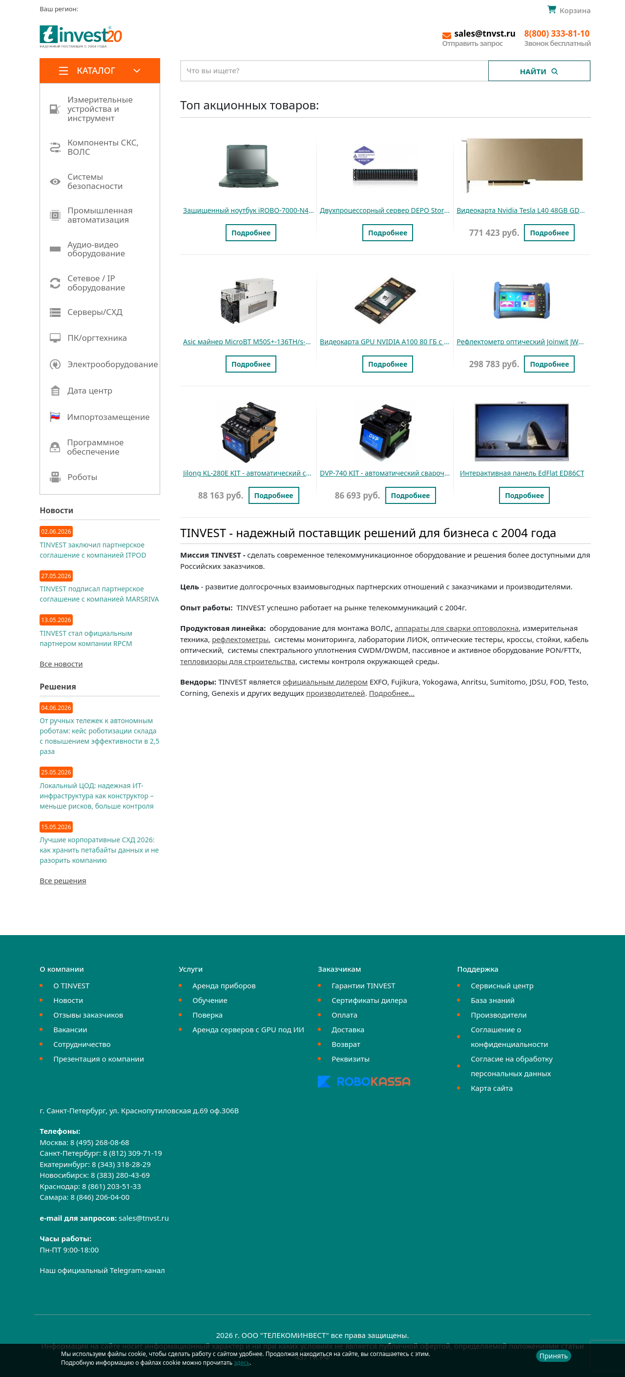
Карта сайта (492, 1088)
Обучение (209, 1000)
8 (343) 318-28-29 (121, 1164)
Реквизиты (351, 1059)
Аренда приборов (223, 985)
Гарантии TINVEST (363, 985)
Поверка (207, 1015)
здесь (242, 1362)
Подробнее (251, 232)
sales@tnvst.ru (144, 1218)
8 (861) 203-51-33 (111, 1186)
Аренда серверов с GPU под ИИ (248, 1029)
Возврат (346, 1044)
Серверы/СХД (86, 312)
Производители (499, 1015)
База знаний (493, 1000)
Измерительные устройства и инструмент (91, 109)
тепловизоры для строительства (237, 661)
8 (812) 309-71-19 (132, 1153)
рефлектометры (240, 639)
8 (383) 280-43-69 (120, 1175)
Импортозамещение (100, 417)
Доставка (348, 1029)
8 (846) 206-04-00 (99, 1197)
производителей (335, 693)
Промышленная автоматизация (91, 215)
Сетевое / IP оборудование (87, 283)
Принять (554, 1355)
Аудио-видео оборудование (87, 249)
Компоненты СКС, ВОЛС (94, 147)
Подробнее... (392, 693)
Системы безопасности (86, 181)
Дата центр (81, 390)
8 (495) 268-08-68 (99, 1142)
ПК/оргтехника (88, 338)
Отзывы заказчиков (88, 1015)
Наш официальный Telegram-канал (102, 1270)
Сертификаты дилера (369, 1000)
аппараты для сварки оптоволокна (457, 628)
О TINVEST (71, 985)
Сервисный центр (502, 985)
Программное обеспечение (87, 447)
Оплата (344, 1015)
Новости (68, 1000)
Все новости (61, 663)
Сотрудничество (81, 1044)
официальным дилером (325, 682)
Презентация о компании (98, 1059)
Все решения (63, 880)
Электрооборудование (104, 364)
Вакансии (70, 1029)
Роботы (73, 477)
